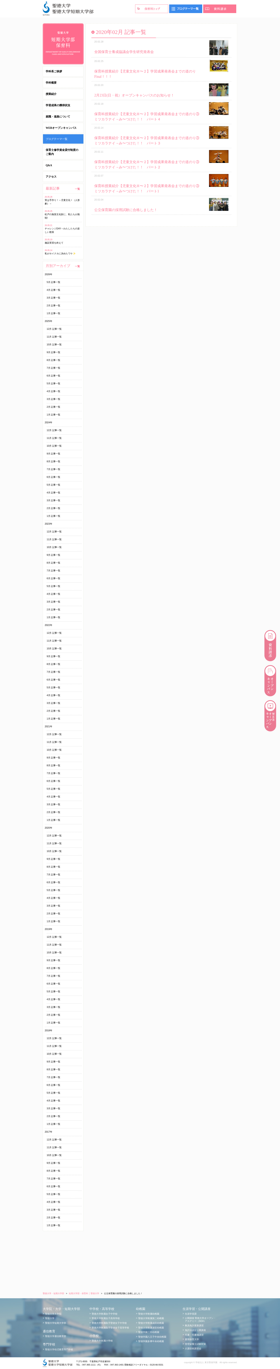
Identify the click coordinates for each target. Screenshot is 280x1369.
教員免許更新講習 (194, 1325)
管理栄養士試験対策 (195, 1344)
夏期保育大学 (192, 1339)
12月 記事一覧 (54, 329)
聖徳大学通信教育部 (55, 1336)
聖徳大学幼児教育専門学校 (59, 1349)
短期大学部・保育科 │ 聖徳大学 (84, 1293)
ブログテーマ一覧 (56, 139)
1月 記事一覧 (53, 313)
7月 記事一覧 (53, 368)
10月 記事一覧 (54, 344)
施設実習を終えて (54, 242)
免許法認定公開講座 (195, 1330)
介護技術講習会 (193, 1348)
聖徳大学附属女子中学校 (104, 1313)
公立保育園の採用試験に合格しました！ (125, 210)
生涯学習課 (191, 1313)
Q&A (49, 165)
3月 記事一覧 (53, 297)
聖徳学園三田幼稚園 (148, 1332)
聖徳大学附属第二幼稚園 (151, 1318)
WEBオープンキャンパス (61, 127)
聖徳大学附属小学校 (102, 1340)
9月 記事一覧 (53, 352)
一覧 (77, 188)
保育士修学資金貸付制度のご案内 (62, 152)
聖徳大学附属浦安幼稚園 (151, 1327)
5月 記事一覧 (53, 282)
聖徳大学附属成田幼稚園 (151, 1323)
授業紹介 (51, 94)
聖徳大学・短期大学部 (53, 1293)
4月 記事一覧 (53, 290)
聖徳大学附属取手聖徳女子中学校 (109, 1323)
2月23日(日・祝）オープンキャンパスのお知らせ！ (134, 95)
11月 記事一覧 (54, 336)
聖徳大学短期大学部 (55, 1323)
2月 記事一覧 (53, 305)
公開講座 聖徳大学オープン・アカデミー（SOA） (200, 1319)
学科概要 (51, 82)
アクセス (51, 176)
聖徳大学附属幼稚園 (148, 1313)
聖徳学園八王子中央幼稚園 (152, 1336)
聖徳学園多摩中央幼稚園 (151, 1341)
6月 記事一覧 (53, 375)
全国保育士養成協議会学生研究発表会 (124, 52)
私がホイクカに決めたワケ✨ (60, 253)
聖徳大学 (49, 1318)
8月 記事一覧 (53, 360)
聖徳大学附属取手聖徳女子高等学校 (110, 1327)
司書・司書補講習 (194, 1335)
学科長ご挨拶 (54, 71)
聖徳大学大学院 (53, 1313)
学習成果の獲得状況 (58, 105)
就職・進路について (58, 116)
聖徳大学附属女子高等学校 (106, 1318)
